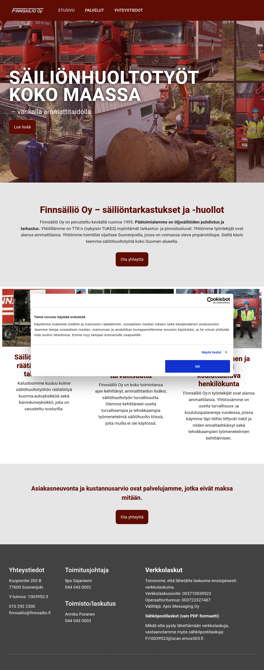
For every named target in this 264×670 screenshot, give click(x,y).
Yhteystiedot (128, 10)
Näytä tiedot (211, 352)
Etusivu (66, 10)
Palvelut (94, 10)
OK (197, 366)
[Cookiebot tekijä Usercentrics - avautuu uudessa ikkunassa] (210, 300)
